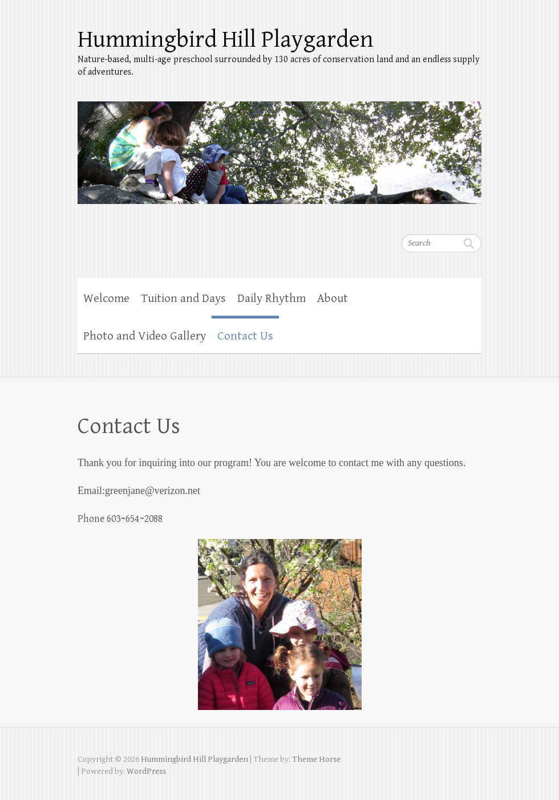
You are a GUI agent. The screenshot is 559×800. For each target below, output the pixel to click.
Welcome (106, 298)
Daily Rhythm (271, 298)
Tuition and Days (183, 298)
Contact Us (245, 336)
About (332, 298)
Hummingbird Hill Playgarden (226, 40)
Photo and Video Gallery (144, 336)
